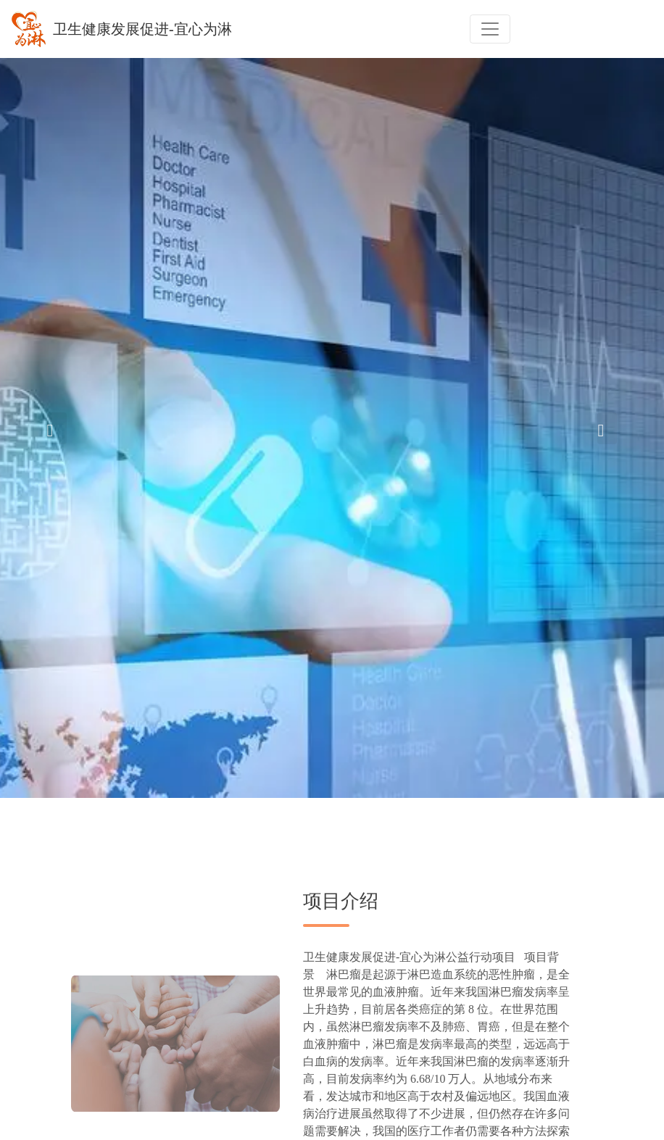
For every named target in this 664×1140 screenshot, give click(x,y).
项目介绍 (340, 901)
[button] (57, 428)
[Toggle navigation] (490, 28)
